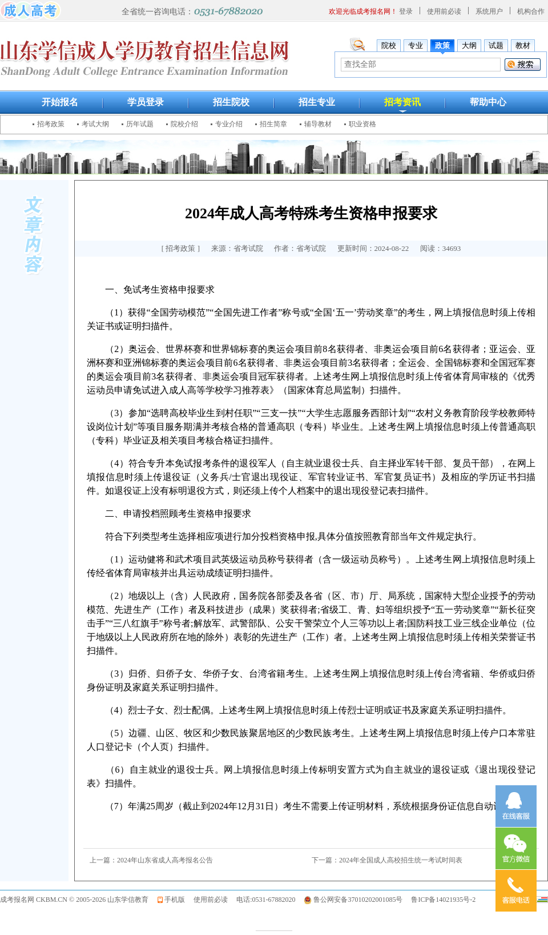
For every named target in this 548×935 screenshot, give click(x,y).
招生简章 (273, 124)
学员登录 (145, 102)
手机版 (174, 900)
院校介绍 (184, 124)
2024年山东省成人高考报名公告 (165, 860)
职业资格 (362, 124)
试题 (496, 45)
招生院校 (231, 102)
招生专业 (317, 102)
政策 (442, 45)
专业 (415, 45)
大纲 (469, 45)
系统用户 (489, 11)
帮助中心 (488, 102)
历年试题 (140, 124)
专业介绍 (229, 124)
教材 (522, 45)
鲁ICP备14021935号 (440, 900)
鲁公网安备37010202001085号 (357, 900)
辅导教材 (318, 124)
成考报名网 (17, 900)
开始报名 (60, 102)
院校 (388, 45)
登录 (406, 11)
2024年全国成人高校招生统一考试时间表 (400, 860)
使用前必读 (444, 11)
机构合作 (531, 11)
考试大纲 (95, 124)
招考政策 (51, 124)
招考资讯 (402, 102)
